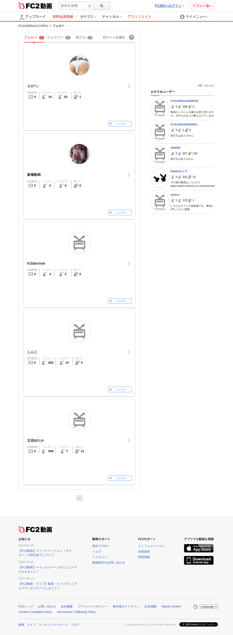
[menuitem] (91, 16)
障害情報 (144, 557)
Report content (171, 606)
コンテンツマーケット (53, 624)
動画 (21, 624)
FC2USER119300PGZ (184, 101)
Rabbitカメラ (179, 171)
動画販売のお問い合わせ (108, 562)
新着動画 (34, 174)
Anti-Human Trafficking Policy (76, 612)
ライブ (31, 624)
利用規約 (144, 551)
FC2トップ (25, 606)
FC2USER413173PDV (33, 26)
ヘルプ (96, 551)
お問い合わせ (47, 606)
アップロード (32, 16)
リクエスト (99, 557)
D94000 (175, 147)
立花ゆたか (35, 440)
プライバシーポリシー (93, 606)
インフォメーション (151, 546)
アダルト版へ (202, 6)
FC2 (28, 5)
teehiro (175, 194)
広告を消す (209, 86)
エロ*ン (33, 86)
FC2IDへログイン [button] (169, 6)
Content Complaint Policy (35, 612)
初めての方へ (101, 546)
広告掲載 (150, 606)
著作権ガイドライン (126, 606)
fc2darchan (36, 263)
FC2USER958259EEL (184, 124)
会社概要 (67, 606)
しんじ (32, 352)
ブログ (75, 624)
